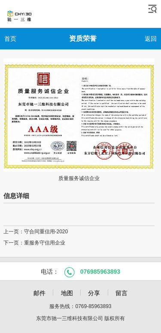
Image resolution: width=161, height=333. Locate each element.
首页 (10, 38)
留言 (121, 293)
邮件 (39, 293)
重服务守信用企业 (44, 243)
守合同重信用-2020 (46, 232)
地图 (67, 293)
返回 (151, 38)
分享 (94, 293)
